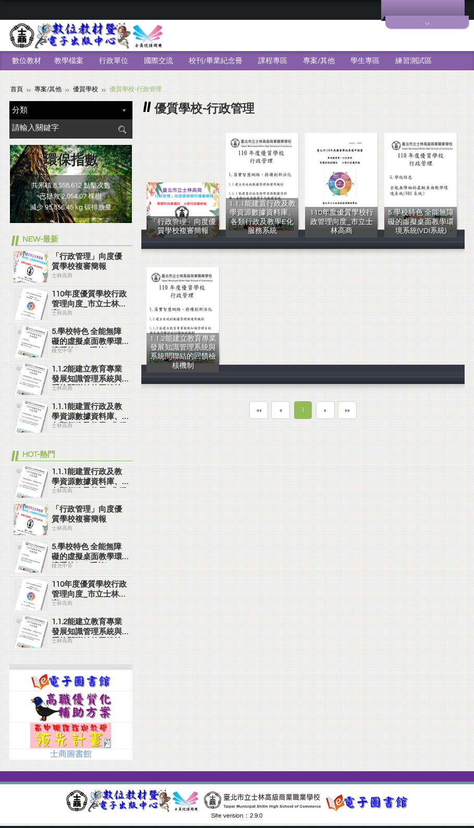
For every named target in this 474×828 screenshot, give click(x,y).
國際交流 (158, 61)
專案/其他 (319, 61)
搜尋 (122, 129)
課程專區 (272, 61)
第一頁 (258, 409)
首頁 (16, 88)
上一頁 (280, 409)
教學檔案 (68, 61)
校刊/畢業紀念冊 (215, 61)
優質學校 (85, 88)
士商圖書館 (71, 753)
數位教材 (26, 61)
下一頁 (325, 409)
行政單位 (113, 61)
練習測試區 (413, 61)
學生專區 (365, 61)
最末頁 (347, 409)
